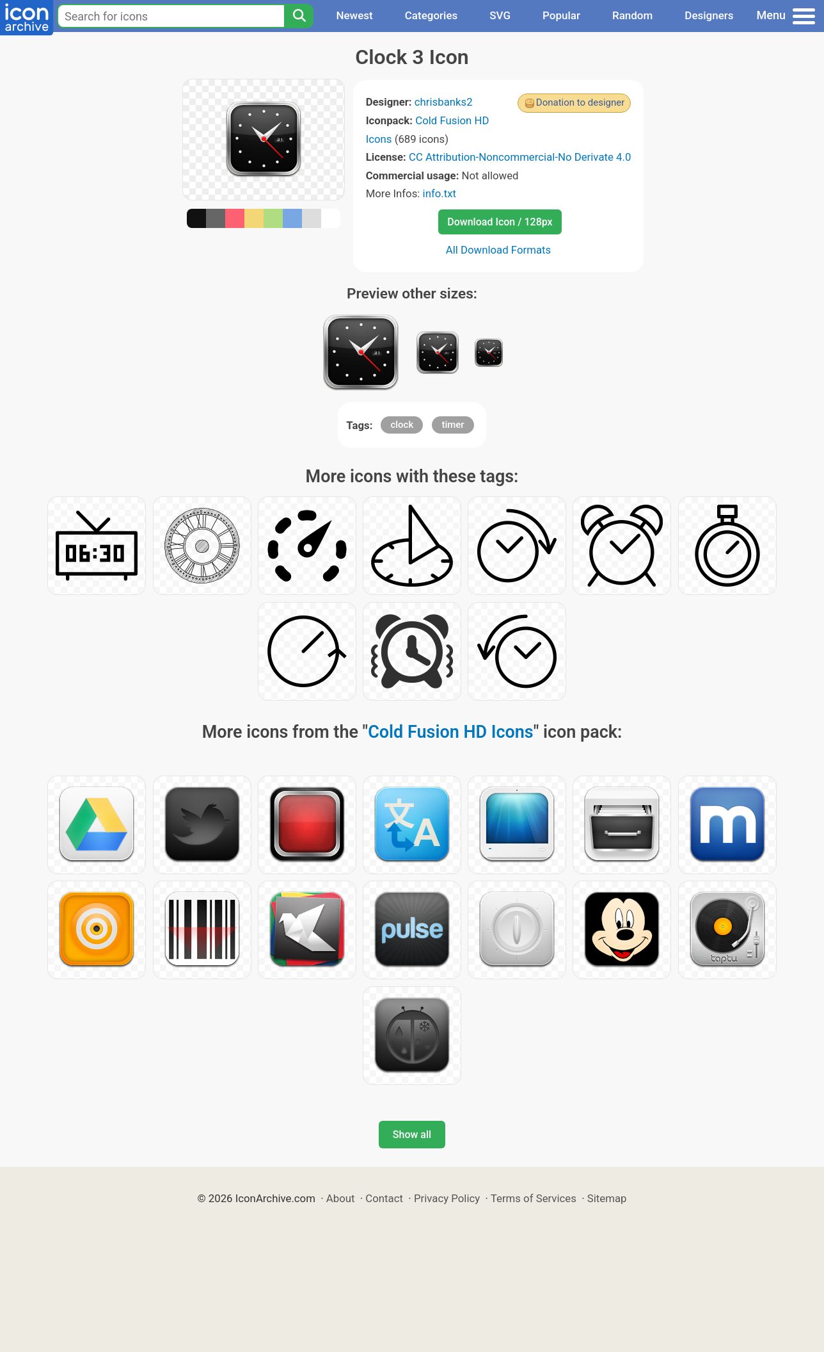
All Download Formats (498, 249)
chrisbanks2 (444, 101)
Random (632, 15)
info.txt (439, 193)
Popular (561, 15)
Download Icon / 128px (499, 222)
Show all (412, 1134)
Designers (709, 15)
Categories (431, 15)
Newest (354, 15)
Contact (384, 1198)
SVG (500, 15)
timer (452, 424)
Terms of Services (533, 1198)
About (340, 1198)
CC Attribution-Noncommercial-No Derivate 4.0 (520, 157)
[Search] (298, 16)
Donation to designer (580, 102)
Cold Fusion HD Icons (451, 732)
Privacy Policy (447, 1198)
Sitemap (607, 1198)
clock (401, 424)
